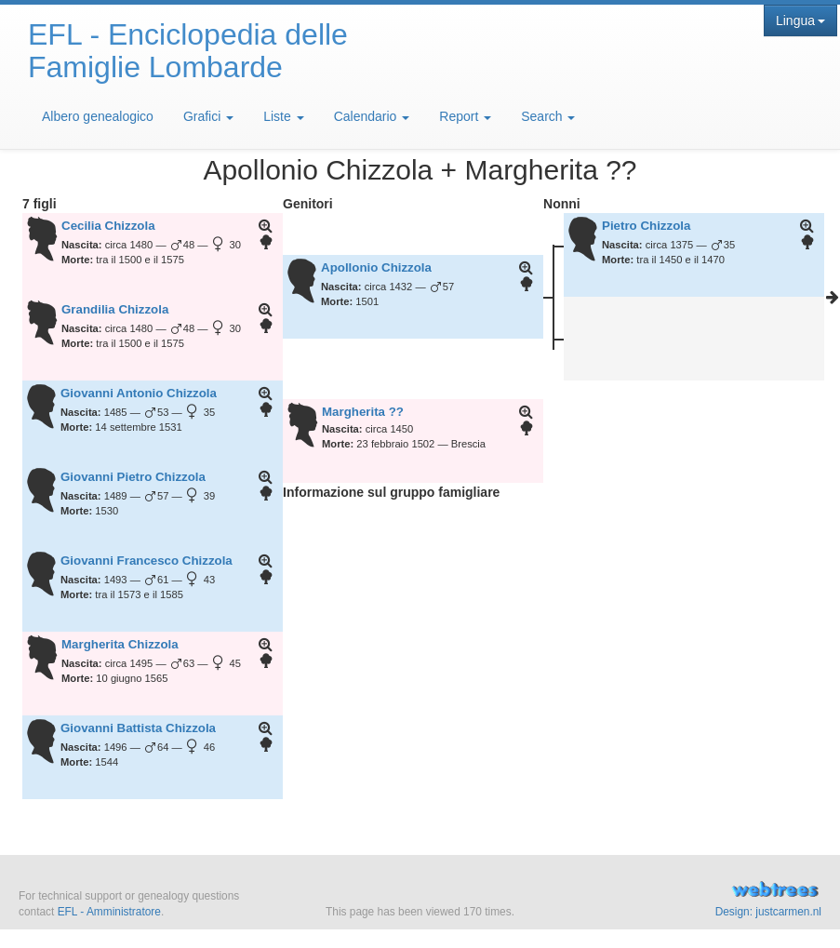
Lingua (800, 20)
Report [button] (465, 116)
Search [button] (548, 116)
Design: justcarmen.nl (768, 911)
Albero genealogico (97, 116)
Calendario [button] (372, 116)
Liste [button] (283, 116)
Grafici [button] (208, 116)
